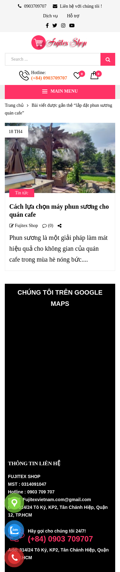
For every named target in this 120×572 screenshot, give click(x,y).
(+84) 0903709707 (49, 77)
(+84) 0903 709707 (60, 538)
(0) (47, 226)
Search (107, 59)
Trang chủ (14, 105)
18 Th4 (15, 131)
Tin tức (21, 192)
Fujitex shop (23, 226)
